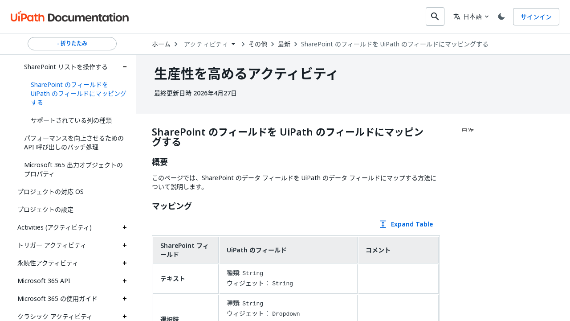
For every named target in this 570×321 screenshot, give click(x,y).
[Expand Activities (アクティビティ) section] (124, 226)
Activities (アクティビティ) (54, 226)
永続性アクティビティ (47, 262)
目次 (467, 130)
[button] (75, 93)
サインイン (536, 16)
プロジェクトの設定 (45, 208)
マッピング (174, 205)
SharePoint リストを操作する (66, 65)
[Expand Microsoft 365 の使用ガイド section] (124, 298)
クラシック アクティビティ (55, 315)
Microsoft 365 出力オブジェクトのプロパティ (73, 168)
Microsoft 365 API (43, 279)
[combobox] (279, 16)
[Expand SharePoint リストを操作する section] (124, 66)
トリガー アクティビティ (51, 244)
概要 (162, 161)
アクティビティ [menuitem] (208, 43)
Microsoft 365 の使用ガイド (57, 297)
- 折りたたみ (72, 43)
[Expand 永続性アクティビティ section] (124, 262)
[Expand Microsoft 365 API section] (124, 280)
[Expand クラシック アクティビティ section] (124, 316)
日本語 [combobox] (464, 16)
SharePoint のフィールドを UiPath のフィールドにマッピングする (397, 43)
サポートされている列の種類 (71, 119)
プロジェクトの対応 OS (50, 190)
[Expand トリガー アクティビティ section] (124, 244)
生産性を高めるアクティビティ (246, 73)
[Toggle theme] (499, 16)
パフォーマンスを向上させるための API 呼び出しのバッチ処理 (74, 141)
